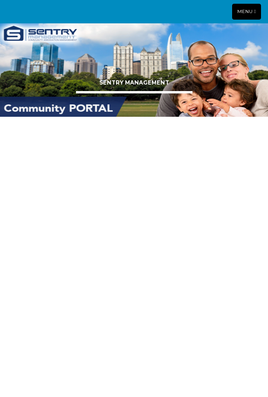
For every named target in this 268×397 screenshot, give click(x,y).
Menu (249, 11)
